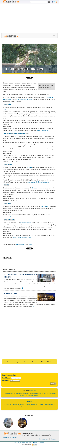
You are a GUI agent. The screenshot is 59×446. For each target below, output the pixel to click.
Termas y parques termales (22, 393)
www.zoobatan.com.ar (10, 217)
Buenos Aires (20, 244)
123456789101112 (17, 378)
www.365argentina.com (10, 437)
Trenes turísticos (9, 393)
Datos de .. (8, 404)
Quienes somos (43, 439)
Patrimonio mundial (36, 393)
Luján (9, 104)
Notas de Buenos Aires (33, 395)
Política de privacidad (39, 442)
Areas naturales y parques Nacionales (22, 406)
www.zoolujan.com (43, 130)
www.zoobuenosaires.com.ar (22, 237)
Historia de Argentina (18, 404)
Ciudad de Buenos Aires (24, 99)
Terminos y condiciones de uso (22, 442)
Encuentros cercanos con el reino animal (24, 69)
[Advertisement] (29, 18)
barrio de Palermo (26, 223)
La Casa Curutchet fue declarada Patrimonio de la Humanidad (20, 275)
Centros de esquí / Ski (31, 404)
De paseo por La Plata (10, 293)
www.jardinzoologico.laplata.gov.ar (38, 182)
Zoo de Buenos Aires (9, 220)
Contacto (53, 439)
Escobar (34, 188)
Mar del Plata (45, 206)
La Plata (10, 164)
